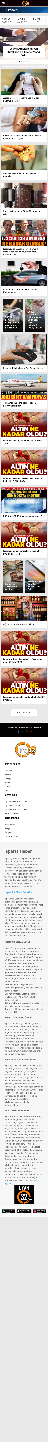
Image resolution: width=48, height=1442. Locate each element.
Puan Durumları (11, 813)
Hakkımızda (10, 824)
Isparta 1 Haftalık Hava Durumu (17, 801)
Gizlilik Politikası (11, 836)
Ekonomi (8, 782)
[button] (20, 62)
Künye (7, 828)
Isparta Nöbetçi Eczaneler (16, 809)
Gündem (8, 771)
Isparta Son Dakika (18, 892)
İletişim (8, 832)
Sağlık (7, 786)
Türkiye (8, 778)
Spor (7, 790)
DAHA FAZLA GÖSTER (24, 713)
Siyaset (8, 774)
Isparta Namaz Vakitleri (14, 805)
